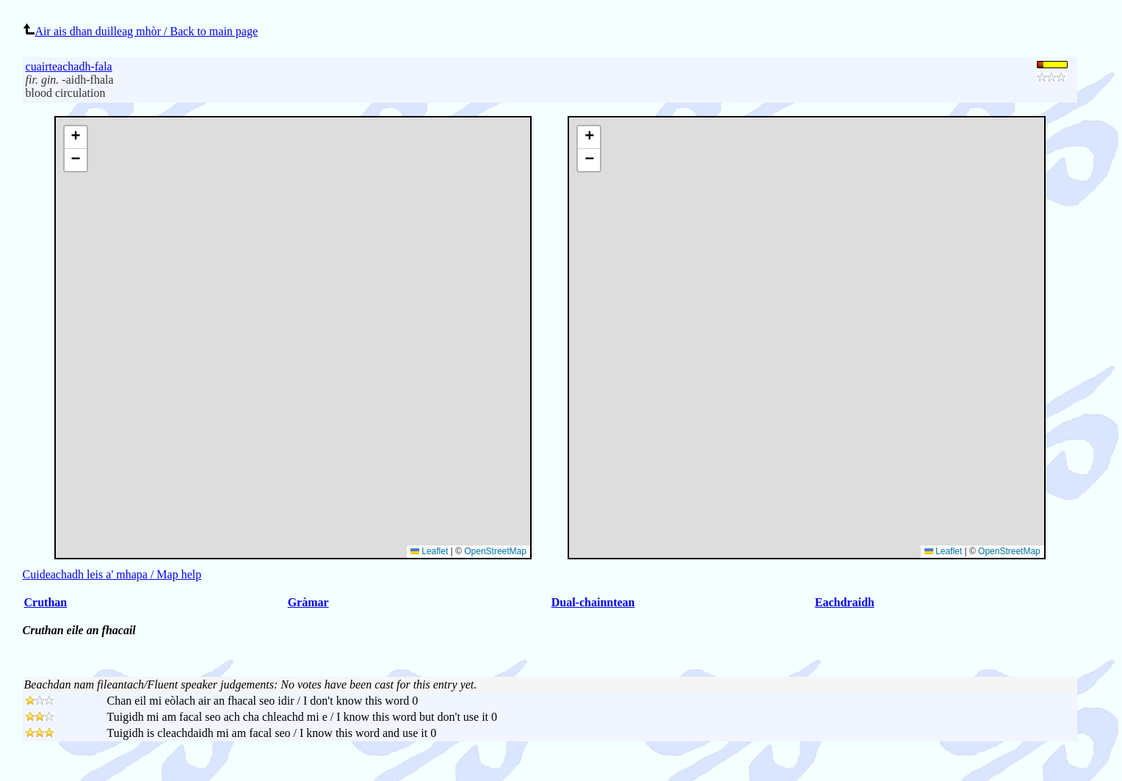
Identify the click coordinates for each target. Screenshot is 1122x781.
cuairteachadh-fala (69, 66)
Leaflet (943, 551)
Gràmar (308, 602)
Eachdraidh (845, 602)
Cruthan (46, 602)
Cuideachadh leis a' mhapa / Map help (112, 574)
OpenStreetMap (1009, 551)
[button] (589, 137)
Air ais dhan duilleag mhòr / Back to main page (140, 31)
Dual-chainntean (593, 602)
